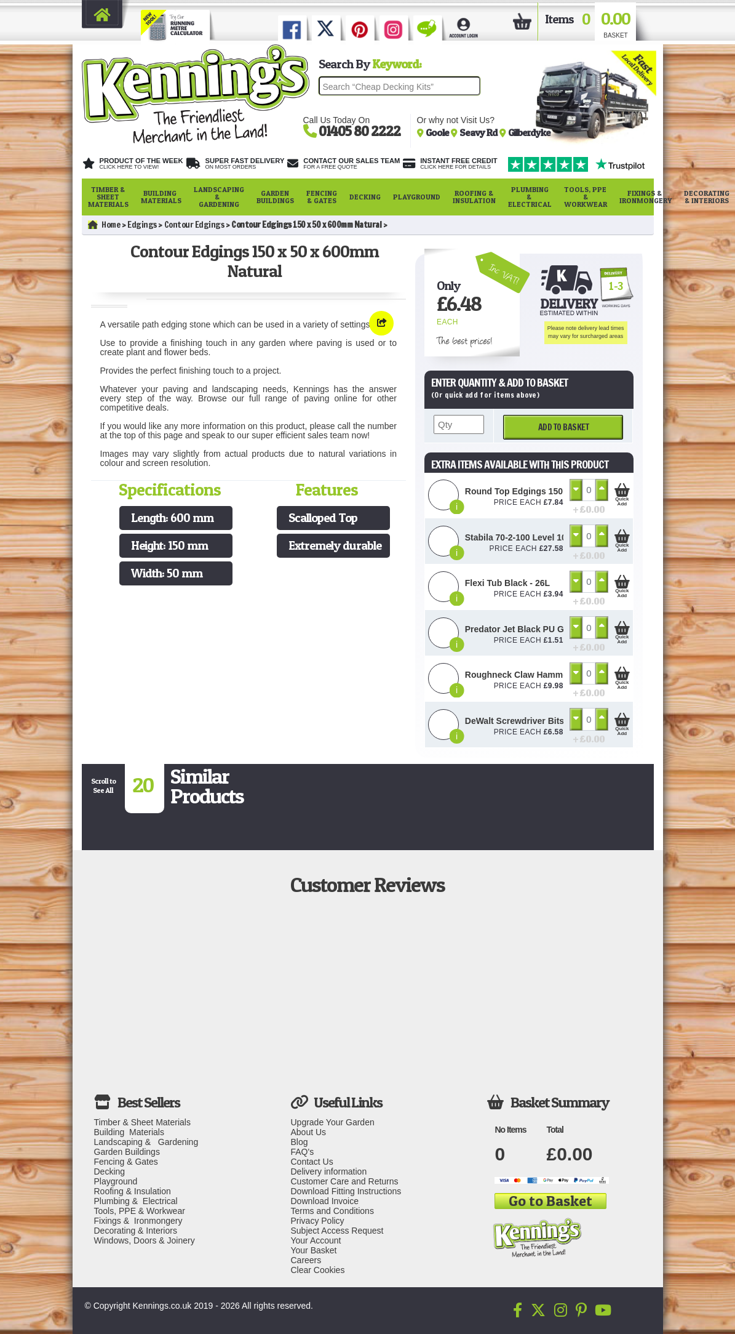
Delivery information (328, 1171)
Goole (438, 132)
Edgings (142, 225)
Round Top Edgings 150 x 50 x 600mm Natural (559, 491)
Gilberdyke (529, 132)
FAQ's (302, 1152)
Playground (416, 196)
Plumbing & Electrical (530, 197)
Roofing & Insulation (474, 196)
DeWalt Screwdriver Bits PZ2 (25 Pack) (543, 721)
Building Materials (161, 196)
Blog (299, 1142)
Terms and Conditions (331, 1211)
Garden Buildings (275, 196)
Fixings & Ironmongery (645, 196)
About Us (308, 1132)
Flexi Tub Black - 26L (507, 583)
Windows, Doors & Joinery (144, 1240)
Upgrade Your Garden (332, 1122)
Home (104, 225)
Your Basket (313, 1250)
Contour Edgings (194, 225)
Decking (365, 196)
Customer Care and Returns (344, 1181)
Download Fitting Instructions (345, 1191)
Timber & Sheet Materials (108, 197)
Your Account (315, 1240)
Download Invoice (324, 1201)
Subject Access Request (336, 1231)
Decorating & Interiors (135, 1231)
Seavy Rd (479, 132)
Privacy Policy (317, 1221)
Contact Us (311, 1162)
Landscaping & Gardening (219, 197)
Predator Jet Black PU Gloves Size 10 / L (547, 629)
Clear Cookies (317, 1270)
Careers (305, 1260)
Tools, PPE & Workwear (585, 197)
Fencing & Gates (321, 196)
